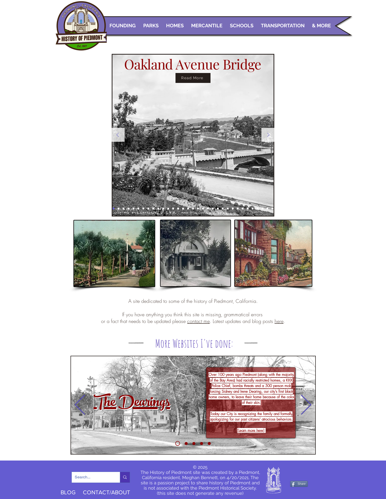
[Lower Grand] (262, 209)
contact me (198, 321)
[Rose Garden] (201, 443)
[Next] (268, 135)
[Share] (299, 484)
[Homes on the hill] (148, 209)
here (279, 321)
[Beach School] (209, 443)
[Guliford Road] (233, 209)
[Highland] (267, 209)
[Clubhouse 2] (188, 209)
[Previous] (118, 135)
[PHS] (243, 209)
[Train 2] (228, 209)
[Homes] (272, 209)
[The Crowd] (193, 443)
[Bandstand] (183, 209)
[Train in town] (223, 209)
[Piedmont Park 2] (173, 209)
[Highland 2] (138, 209)
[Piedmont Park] (168, 209)
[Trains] (143, 209)
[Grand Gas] (208, 209)
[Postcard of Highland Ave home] (133, 209)
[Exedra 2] (128, 209)
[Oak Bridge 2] (113, 209)
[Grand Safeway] (213, 209)
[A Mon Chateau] (203, 209)
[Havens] (257, 209)
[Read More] (193, 78)
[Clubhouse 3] (193, 209)
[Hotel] (158, 209)
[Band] (238, 209)
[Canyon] (178, 209)
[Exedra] (123, 209)
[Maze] (198, 209)
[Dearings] (177, 443)
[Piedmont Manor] (218, 209)
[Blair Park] (153, 209)
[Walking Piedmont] (186, 443)
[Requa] (252, 209)
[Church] (163, 209)
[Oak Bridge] (118, 209)
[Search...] (92, 477)
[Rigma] (247, 209)
